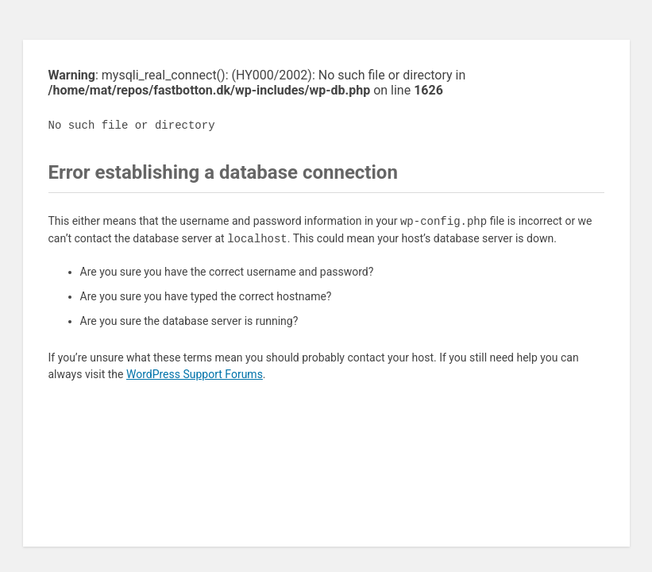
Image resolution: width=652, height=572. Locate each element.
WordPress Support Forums (194, 374)
